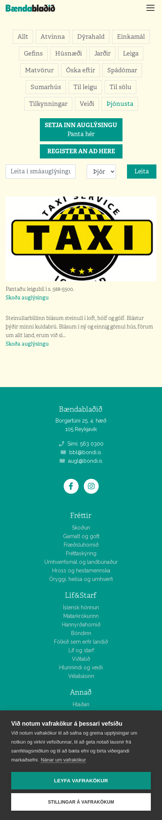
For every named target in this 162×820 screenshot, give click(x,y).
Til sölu (120, 87)
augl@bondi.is (81, 461)
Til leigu (85, 87)
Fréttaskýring (81, 553)
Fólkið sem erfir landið (81, 642)
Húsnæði (68, 53)
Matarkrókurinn (81, 616)
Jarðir (102, 53)
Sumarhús (46, 87)
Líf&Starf (80, 595)
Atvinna (53, 36)
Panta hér (81, 129)
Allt (23, 36)
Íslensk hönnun (81, 607)
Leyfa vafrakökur (81, 780)
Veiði (87, 104)
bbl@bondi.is (81, 452)
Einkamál (131, 36)
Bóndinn (81, 633)
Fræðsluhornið (81, 545)
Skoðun (81, 528)
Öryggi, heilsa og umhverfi (81, 579)
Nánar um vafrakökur (63, 760)
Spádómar (122, 70)
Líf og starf (81, 650)
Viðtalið (81, 659)
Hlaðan (81, 704)
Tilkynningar (48, 104)
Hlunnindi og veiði (81, 667)
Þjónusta (120, 104)
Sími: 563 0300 (81, 444)
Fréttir (80, 515)
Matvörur (39, 70)
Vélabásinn (81, 676)
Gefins (33, 53)
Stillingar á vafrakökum (81, 802)
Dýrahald (91, 36)
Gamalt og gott (81, 536)
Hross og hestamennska (81, 571)
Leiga (131, 53)
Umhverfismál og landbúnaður (81, 562)
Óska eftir (80, 70)
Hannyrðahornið (81, 625)
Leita (141, 171)
